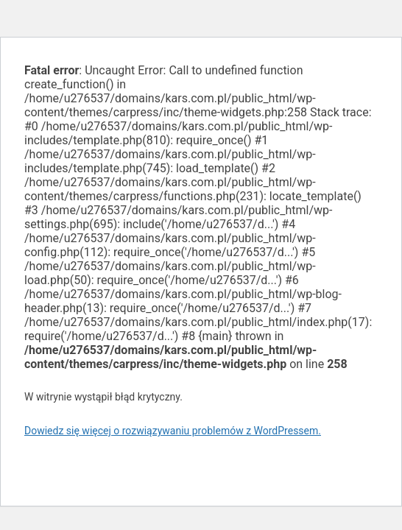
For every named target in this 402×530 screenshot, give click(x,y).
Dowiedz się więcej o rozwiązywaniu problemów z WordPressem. (172, 431)
